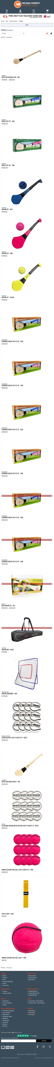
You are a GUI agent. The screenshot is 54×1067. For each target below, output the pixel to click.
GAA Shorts (4, 1024)
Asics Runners (31, 1014)
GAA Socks (4, 1026)
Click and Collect (31, 975)
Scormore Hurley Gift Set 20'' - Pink (12, 385)
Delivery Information (32, 977)
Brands (3, 979)
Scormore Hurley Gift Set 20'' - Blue (12, 341)
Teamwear (4, 991)
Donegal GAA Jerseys (32, 991)
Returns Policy (31, 979)
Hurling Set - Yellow (8, 297)
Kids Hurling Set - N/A (8, 606)
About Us (3, 975)
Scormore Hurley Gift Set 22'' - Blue (12, 429)
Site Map (3, 1004)
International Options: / (11, 1032)
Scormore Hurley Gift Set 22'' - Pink (12, 473)
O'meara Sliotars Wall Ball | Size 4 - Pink (14, 958)
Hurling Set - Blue (7, 209)
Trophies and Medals (6, 993)
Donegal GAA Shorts (32, 995)
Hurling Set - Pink (7, 253)
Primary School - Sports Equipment (35, 1001)
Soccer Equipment (5, 1012)
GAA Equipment (5, 1014)
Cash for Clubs (5, 985)
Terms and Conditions (6, 1003)
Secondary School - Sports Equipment (36, 1003)
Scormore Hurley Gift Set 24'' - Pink (12, 561)
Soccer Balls (4, 1022)
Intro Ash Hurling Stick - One (11, 77)
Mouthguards (4, 1018)
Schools (3, 983)
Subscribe (44, 1040)
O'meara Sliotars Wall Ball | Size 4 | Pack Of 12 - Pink (17, 870)
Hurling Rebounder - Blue (9, 694)
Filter (27, 25)
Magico (39, 1058)
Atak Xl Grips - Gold (8, 914)
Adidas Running (31, 1010)
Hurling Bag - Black (8, 650)
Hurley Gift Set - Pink (8, 165)
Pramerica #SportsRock (7, 981)
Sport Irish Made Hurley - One (11, 782)
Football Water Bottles (6, 1016)
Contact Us (4, 977)
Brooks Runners (31, 1012)
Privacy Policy (5, 1001)
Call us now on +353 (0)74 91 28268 (27, 1054)
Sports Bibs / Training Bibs (7, 1010)
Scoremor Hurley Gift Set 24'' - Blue (12, 517)
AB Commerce (50, 1058)
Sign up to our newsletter (9, 1038)
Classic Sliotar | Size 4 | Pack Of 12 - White (14, 738)
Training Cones (5, 1020)
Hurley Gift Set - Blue (8, 121)
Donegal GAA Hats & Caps (33, 993)
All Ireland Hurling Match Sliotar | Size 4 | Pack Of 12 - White (20, 826)
